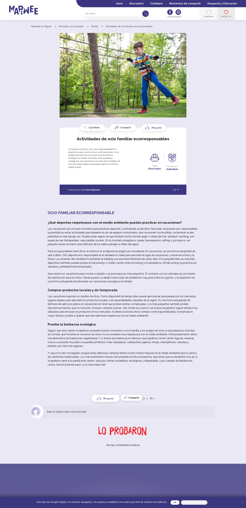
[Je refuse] (242, 502)
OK (175, 502)
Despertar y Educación (222, 3)
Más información (194, 502)
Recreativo (136, 3)
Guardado (91, 127)
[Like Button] (153, 127)
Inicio (119, 3)
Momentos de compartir (185, 3)
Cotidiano (156, 3)
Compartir (125, 127)
